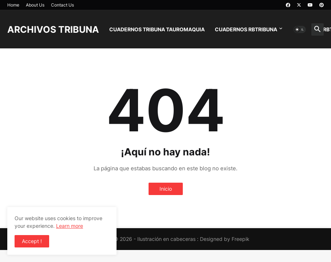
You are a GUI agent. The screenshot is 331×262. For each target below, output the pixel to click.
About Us (35, 5)
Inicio (165, 189)
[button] (299, 29)
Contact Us (62, 5)
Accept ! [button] (32, 241)
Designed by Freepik (224, 239)
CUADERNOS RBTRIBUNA (246, 29)
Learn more (69, 226)
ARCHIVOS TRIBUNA (53, 29)
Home (13, 5)
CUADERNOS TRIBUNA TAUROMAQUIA (157, 29)
